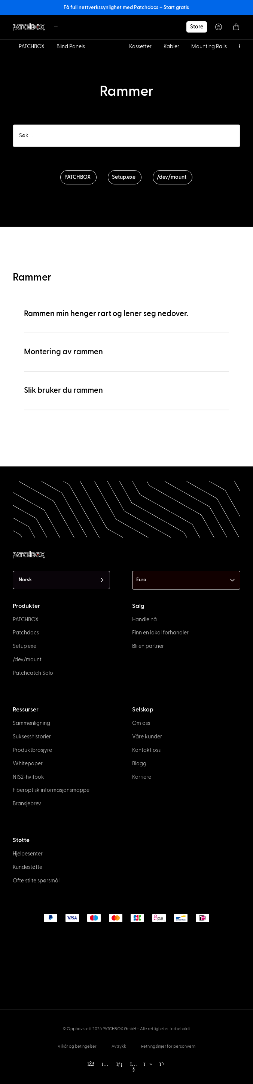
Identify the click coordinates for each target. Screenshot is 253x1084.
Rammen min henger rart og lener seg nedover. (106, 314)
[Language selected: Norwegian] (61, 580)
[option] (14, 1077)
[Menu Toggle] (56, 27)
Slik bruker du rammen (63, 390)
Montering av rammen (63, 352)
